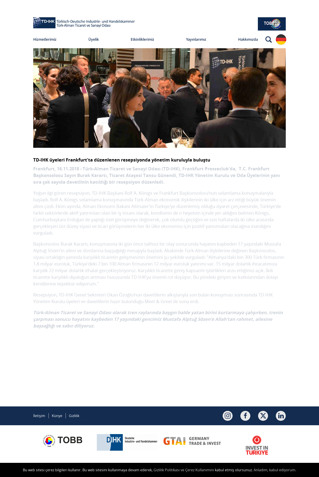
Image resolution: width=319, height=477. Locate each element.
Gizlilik (74, 415)
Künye (57, 415)
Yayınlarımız (196, 39)
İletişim (39, 415)
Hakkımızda (248, 39)
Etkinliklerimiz (142, 39)
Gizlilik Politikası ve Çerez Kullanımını (184, 469)
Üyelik (93, 39)
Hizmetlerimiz (44, 39)
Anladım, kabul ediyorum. (275, 469)
